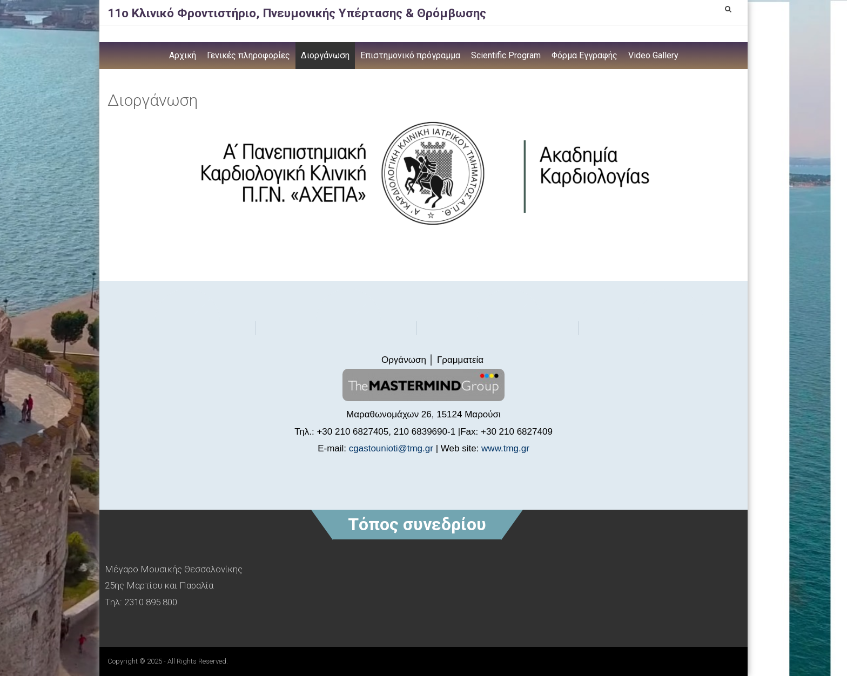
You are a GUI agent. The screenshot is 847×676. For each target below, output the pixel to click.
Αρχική (182, 55)
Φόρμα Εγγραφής (584, 55)
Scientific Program (506, 55)
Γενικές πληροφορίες (248, 55)
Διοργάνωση (325, 55)
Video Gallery (653, 55)
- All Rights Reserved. (196, 661)
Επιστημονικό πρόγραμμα (410, 55)
